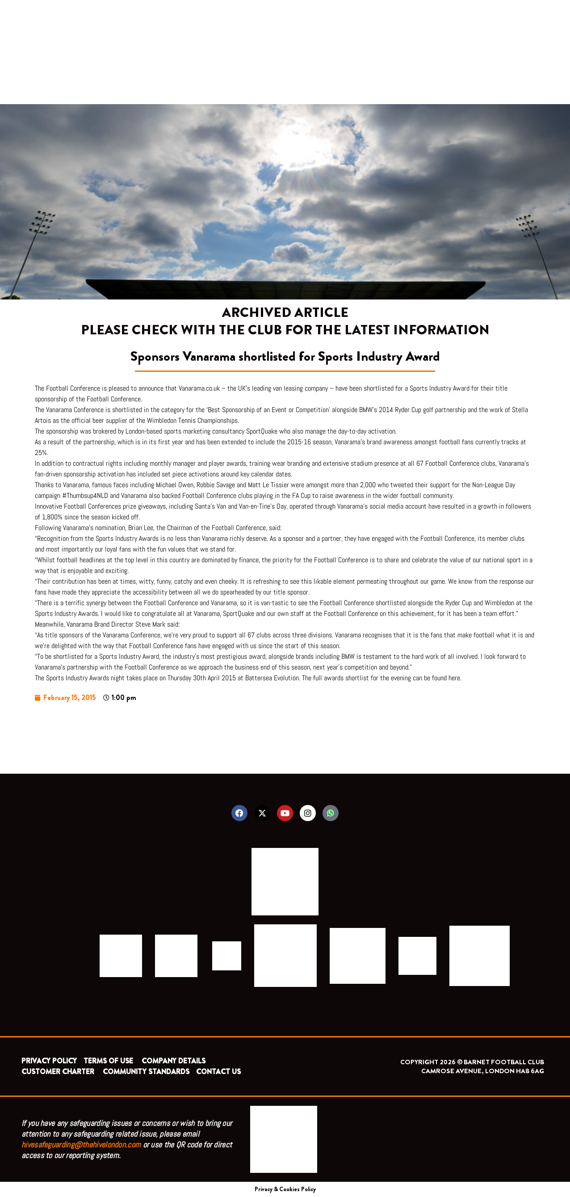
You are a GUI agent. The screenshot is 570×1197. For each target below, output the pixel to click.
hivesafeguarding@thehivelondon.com (81, 1144)
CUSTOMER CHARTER (57, 1071)
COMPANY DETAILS (173, 1061)
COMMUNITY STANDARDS (146, 1071)
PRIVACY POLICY (49, 1061)
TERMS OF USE (109, 1061)
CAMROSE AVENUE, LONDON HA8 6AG (482, 1071)
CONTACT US (218, 1071)
